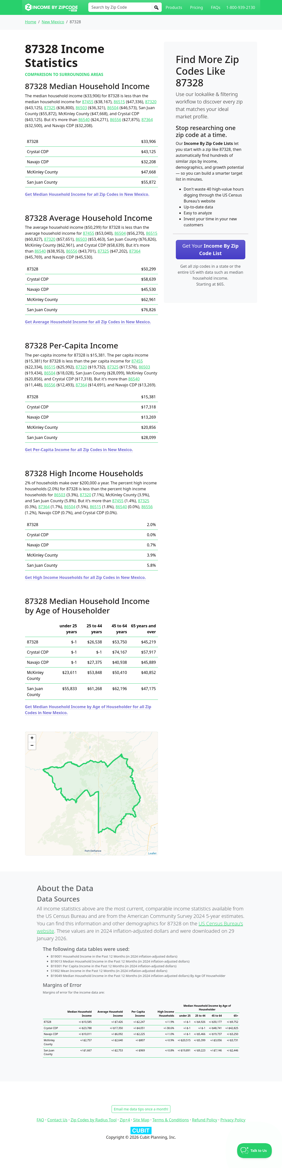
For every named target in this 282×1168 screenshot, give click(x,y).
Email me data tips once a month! (141, 1109)
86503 (81, 107)
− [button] (31, 746)
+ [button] (31, 738)
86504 (113, 107)
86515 (119, 101)
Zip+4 (125, 1120)
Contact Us (57, 1120)
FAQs (215, 7)
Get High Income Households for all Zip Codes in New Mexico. (85, 577)
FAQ (40, 1120)
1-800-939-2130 (240, 7)
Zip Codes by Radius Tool (94, 1120)
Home (30, 22)
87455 (88, 101)
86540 (84, 119)
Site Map (141, 1120)
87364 (147, 119)
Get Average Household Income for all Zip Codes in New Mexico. (88, 322)
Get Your (210, 249)
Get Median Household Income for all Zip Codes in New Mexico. (87, 194)
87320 (151, 101)
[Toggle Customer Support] (254, 1150)
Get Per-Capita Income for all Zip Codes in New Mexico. (79, 449)
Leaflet (152, 853)
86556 (115, 119)
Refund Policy (204, 1120)
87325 (50, 107)
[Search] (156, 7)
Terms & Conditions (171, 1120)
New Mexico (53, 22)
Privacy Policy (232, 1120)
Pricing (196, 7)
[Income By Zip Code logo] (51, 7)
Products (174, 7)
